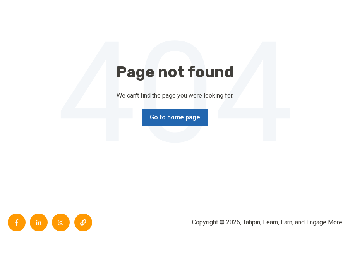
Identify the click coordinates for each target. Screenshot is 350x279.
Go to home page (175, 117)
